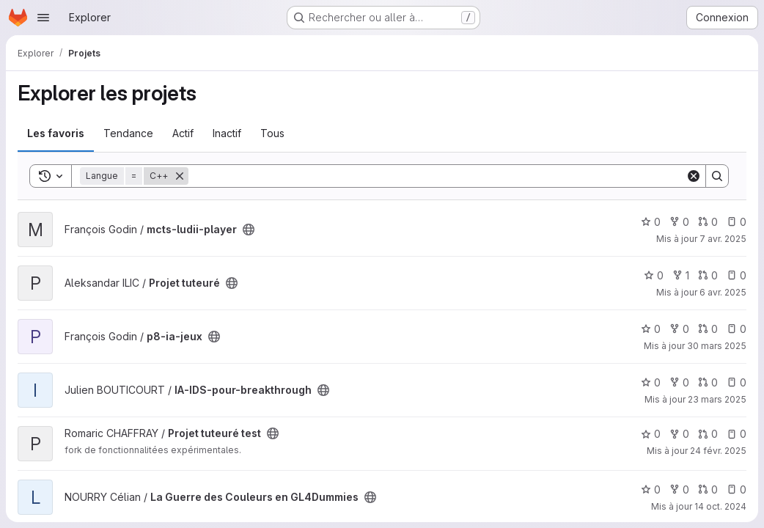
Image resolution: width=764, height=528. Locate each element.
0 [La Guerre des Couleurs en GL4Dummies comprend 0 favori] (651, 489)
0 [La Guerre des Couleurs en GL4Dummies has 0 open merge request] (708, 489)
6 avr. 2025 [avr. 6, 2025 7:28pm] (722, 292)
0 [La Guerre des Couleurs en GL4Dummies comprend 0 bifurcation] (679, 489)
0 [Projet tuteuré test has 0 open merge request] (708, 434)
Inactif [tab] (227, 133)
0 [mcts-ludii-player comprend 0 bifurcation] (679, 222)
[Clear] (693, 176)
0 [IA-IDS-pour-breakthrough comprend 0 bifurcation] (679, 382)
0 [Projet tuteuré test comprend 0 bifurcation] (679, 434)
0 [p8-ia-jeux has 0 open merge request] (708, 329)
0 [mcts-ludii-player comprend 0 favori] (651, 222)
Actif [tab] (183, 133)
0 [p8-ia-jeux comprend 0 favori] (651, 329)
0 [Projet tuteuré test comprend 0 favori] (651, 434)
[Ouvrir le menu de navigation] (43, 17)
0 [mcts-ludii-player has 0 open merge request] (708, 222)
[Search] (437, 176)
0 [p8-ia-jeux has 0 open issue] (736, 329)
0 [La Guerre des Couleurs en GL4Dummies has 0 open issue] (736, 489)
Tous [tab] (272, 133)
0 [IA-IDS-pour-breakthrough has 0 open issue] (736, 382)
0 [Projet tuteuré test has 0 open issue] (736, 434)
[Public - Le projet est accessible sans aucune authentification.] (248, 229)
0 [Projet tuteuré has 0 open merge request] (708, 275)
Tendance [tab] (128, 133)
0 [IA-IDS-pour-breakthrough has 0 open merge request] (708, 382)
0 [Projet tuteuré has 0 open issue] (736, 275)
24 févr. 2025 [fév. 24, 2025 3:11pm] (718, 450)
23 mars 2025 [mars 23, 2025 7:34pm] (717, 399)
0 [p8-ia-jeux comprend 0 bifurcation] (679, 329)
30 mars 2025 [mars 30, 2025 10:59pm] (716, 345)
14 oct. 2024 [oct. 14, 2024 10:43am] (720, 506)
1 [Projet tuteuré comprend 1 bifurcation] (680, 275)
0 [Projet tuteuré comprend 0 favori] (654, 275)
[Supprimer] (179, 176)
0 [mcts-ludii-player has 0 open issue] (736, 222)
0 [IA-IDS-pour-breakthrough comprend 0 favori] (651, 382)
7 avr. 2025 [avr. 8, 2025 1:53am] (722, 238)
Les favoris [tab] (55, 133)
